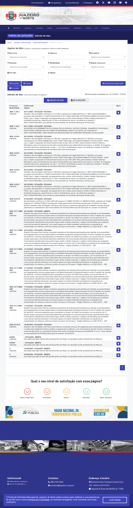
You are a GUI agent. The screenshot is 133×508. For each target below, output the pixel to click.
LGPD (96, 28)
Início (9, 42)
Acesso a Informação (22, 42)
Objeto (51, 73)
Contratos (14, 88)
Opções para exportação (113, 83)
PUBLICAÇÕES (78, 28)
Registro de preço (97, 63)
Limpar (27, 83)
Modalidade (54, 63)
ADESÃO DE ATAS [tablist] (55, 100)
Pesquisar (14, 83)
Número (52, 53)
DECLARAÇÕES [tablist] (78, 100)
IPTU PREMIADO (105, 28)
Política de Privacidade (38, 499)
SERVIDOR (88, 28)
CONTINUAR (115, 500)
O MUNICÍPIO (28, 28)
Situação (11, 63)
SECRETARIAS (39, 28)
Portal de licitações (40, 42)
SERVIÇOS (49, 28)
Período (11, 73)
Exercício (12, 53)
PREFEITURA (16, 28)
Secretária (94, 53)
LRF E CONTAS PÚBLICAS (63, 28)
